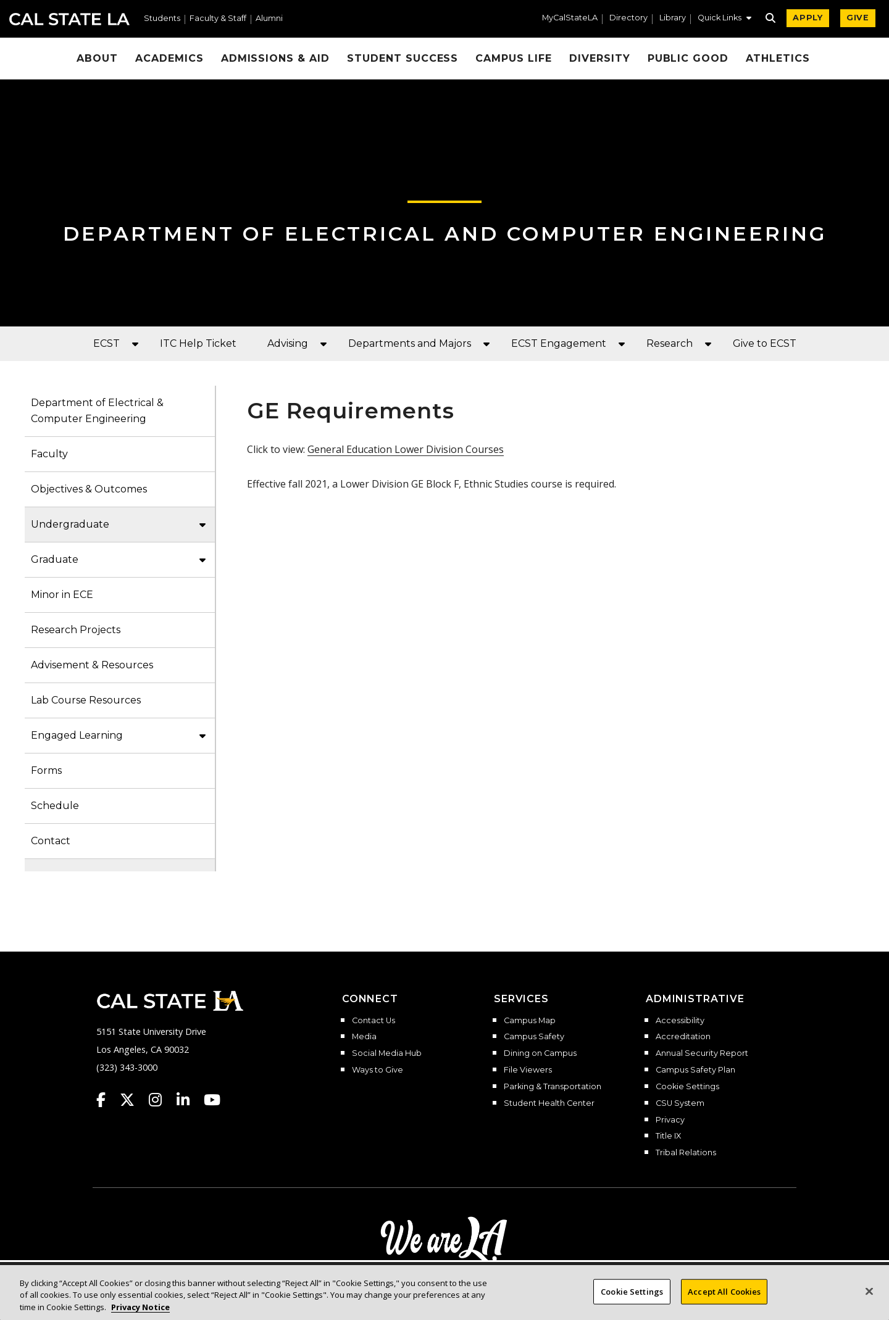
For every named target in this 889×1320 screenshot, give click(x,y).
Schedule (55, 806)
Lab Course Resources (86, 700)
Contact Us (373, 1020)
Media (364, 1036)
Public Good (688, 58)
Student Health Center (549, 1103)
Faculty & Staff (218, 19)
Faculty (49, 454)
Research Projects (75, 630)
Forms (46, 770)
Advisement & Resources (92, 665)
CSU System (680, 1103)
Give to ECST (764, 343)
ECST (106, 343)
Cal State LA (69, 19)
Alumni (269, 19)
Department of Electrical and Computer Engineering (445, 234)
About (97, 58)
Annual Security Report (702, 1053)
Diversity (599, 58)
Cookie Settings (687, 1086)
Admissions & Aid (275, 58)
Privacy (670, 1120)
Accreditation (683, 1036)
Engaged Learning (77, 735)
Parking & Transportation (552, 1086)
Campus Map (530, 1020)
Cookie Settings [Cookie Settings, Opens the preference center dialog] (632, 1299)
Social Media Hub (387, 1053)
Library (672, 18)
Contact (50, 841)
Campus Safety (534, 1036)
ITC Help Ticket (198, 343)
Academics (169, 58)
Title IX (668, 1136)
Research (669, 343)
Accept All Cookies (724, 1299)
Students (162, 19)
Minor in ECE (62, 594)
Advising (287, 343)
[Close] (869, 1299)
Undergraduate (70, 524)
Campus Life (513, 58)
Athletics (778, 58)
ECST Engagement (558, 343)
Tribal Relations (686, 1152)
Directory (628, 18)
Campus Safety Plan (695, 1070)
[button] (724, 19)
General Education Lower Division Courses (405, 449)
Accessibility (680, 1020)
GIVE (857, 17)
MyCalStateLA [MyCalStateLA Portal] (570, 18)
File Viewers (528, 1070)
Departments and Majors (409, 343)
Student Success (402, 58)
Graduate (54, 559)
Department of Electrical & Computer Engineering (97, 411)
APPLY (808, 17)
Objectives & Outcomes (89, 489)
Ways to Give (377, 1070)
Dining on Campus (540, 1053)
